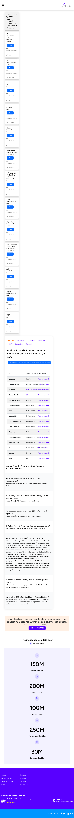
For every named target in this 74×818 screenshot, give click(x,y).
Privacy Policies (6, 778)
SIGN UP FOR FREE (37, 628)
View (10, 45)
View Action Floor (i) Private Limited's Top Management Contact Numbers (30, 362)
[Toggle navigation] (3, 5)
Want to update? (43, 379)
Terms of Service (7, 781)
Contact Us (24, 785)
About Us (23, 778)
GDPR (3, 785)
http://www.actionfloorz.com (35, 389)
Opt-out (4, 788)
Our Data (23, 781)
